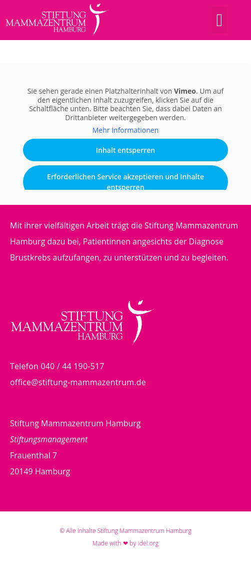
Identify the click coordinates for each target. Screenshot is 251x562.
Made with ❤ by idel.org (125, 543)
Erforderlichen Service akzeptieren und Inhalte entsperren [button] (125, 182)
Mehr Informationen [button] (125, 130)
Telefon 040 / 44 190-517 (57, 366)
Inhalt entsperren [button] (125, 150)
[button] (219, 20)
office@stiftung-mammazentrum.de (78, 382)
